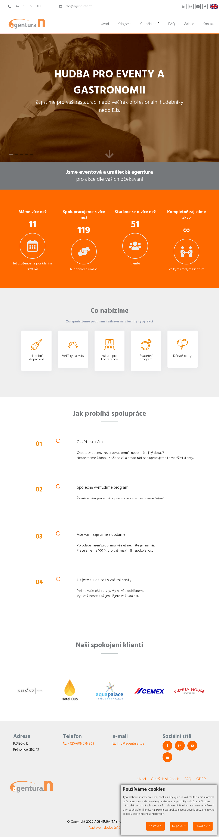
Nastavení (155, 826)
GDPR (201, 779)
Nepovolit (179, 826)
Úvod (141, 779)
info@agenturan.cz (78, 6)
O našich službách (165, 779)
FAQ (187, 779)
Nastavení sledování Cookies (109, 827)
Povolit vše (202, 826)
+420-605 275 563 (27, 6)
